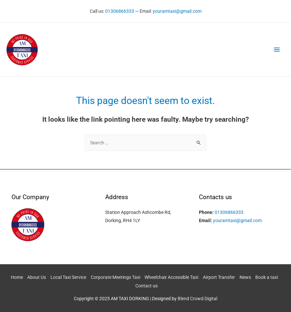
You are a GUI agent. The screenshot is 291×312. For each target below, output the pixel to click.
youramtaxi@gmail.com (177, 11)
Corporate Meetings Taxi (115, 277)
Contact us (146, 285)
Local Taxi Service (68, 277)
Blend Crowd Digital (197, 298)
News (245, 277)
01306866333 (119, 11)
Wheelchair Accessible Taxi (171, 277)
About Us (36, 277)
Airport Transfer (219, 277)
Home (17, 277)
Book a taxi (266, 277)
